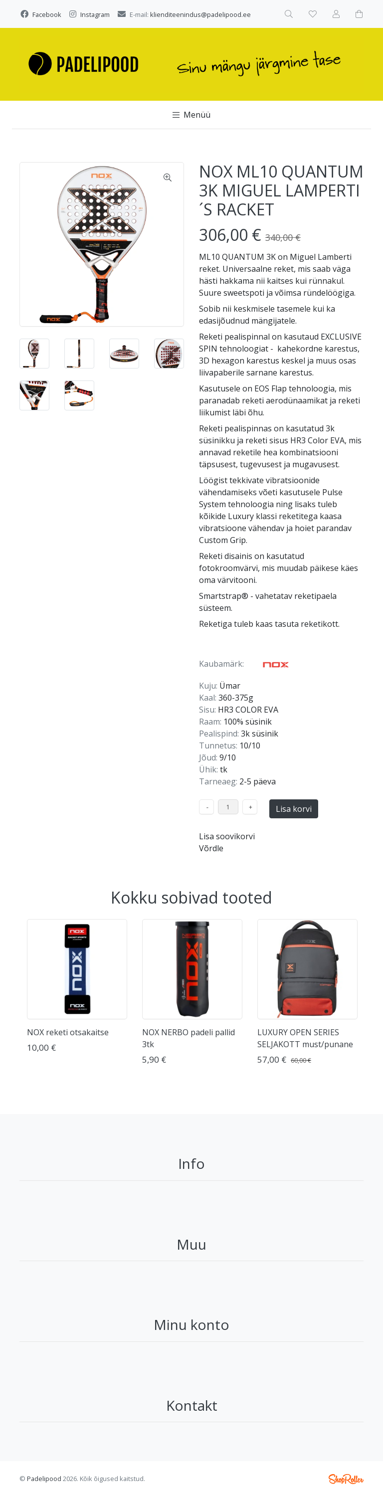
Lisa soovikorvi (227, 836)
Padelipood (44, 1478)
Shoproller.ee (346, 1479)
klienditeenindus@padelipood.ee (200, 14)
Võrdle (211, 848)
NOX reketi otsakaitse (68, 1032)
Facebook (46, 14)
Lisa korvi (294, 808)
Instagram (95, 14)
